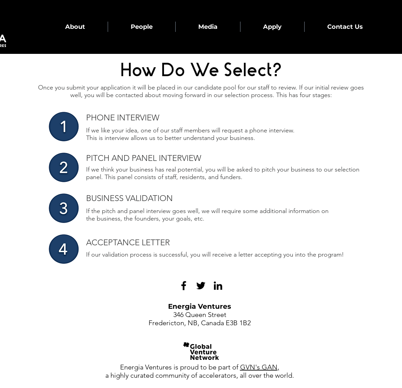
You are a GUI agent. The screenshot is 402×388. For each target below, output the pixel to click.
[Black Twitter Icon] (201, 286)
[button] (75, 27)
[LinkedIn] (218, 286)
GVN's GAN (258, 367)
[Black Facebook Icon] (184, 286)
